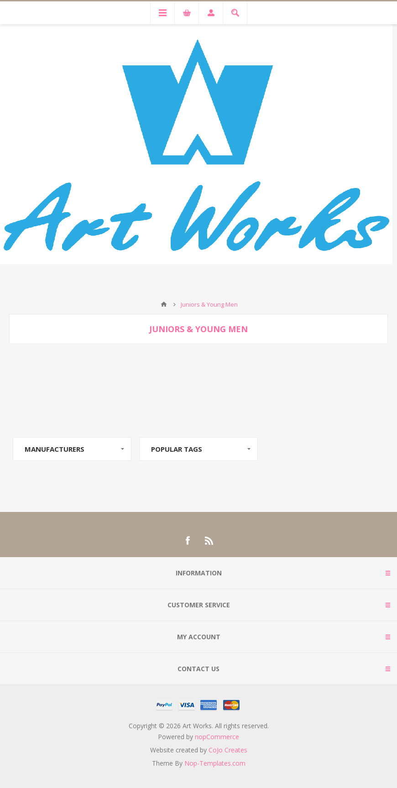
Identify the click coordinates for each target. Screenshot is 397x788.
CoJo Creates (228, 750)
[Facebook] (187, 540)
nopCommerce (217, 736)
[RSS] (209, 540)
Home (163, 304)
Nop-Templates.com (215, 763)
